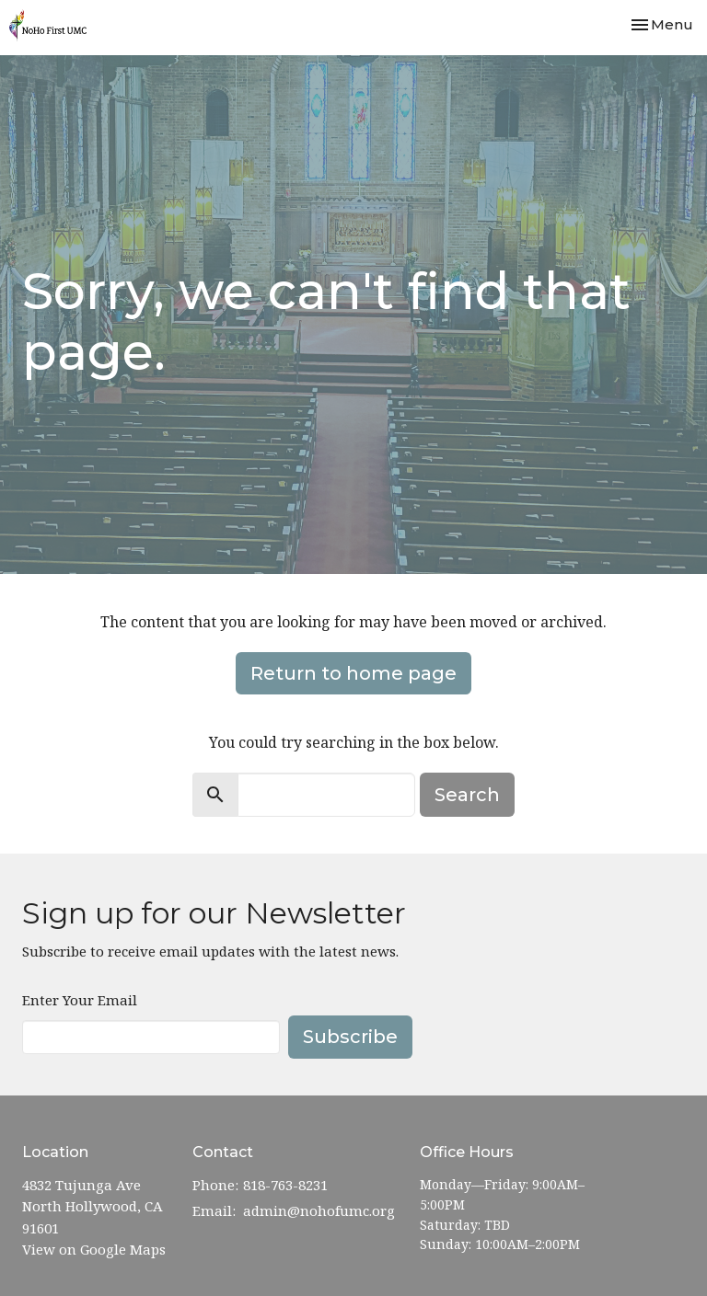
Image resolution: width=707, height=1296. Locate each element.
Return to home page (353, 673)
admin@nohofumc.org (319, 1210)
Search (467, 795)
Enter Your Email (79, 1000)
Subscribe (350, 1037)
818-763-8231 (285, 1185)
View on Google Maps (94, 1249)
